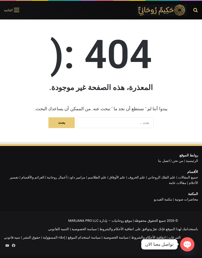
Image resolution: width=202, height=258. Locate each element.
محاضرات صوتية (186, 199)
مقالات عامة (177, 183)
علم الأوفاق (117, 177)
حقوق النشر (31, 237)
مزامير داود (77, 177)
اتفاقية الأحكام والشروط (116, 229)
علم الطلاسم (97, 177)
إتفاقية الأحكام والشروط (148, 237)
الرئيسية (192, 161)
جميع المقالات (188, 177)
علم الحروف (136, 177)
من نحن (177, 161)
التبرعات (174, 237)
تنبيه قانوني (12, 237)
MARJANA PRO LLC (83, 221)
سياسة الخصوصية (84, 229)
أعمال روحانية (57, 177)
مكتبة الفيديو (163, 199)
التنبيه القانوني (58, 229)
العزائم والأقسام (32, 177)
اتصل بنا (164, 161)
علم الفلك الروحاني (161, 177)
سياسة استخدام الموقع (84, 237)
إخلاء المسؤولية (54, 237)
